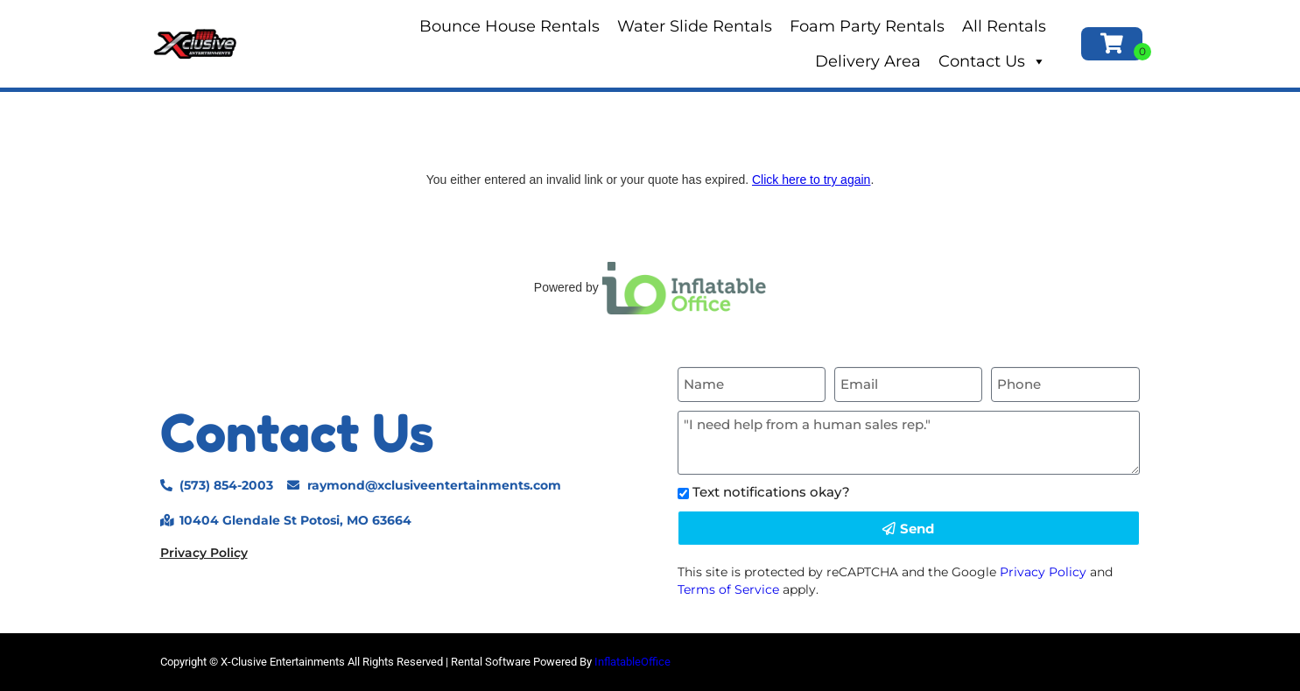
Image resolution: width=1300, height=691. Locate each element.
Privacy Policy (204, 553)
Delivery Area (868, 61)
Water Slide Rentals (694, 26)
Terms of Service (728, 589)
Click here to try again (811, 180)
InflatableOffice (632, 661)
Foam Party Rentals (867, 26)
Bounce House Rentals (509, 26)
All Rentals (1004, 26)
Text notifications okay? (771, 491)
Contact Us (992, 61)
